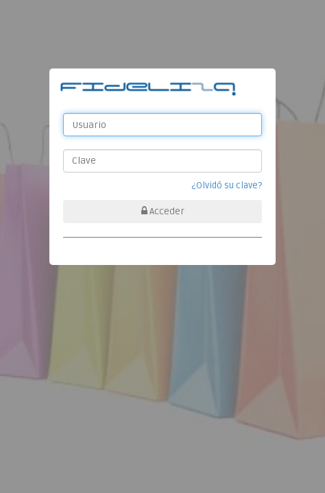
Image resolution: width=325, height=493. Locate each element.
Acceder (162, 211)
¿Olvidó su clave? (226, 185)
